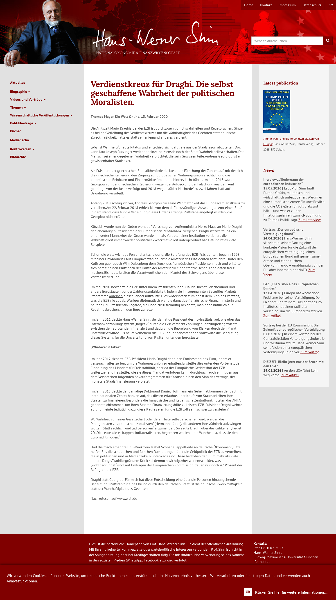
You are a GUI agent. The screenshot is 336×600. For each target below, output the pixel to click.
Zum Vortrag (309, 352)
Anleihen (116, 296)
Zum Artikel (272, 315)
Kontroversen (22, 149)
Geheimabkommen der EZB (215, 391)
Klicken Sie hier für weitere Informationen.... (291, 592)
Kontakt (266, 5)
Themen (18, 107)
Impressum (287, 5)
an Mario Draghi (229, 226)
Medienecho (19, 140)
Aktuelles (17, 82)
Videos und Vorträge (27, 99)
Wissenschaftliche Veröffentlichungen (41, 115)
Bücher (15, 131)
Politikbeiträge (23, 123)
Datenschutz (311, 5)
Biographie (20, 91)
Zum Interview (309, 219)
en (331, 5)
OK (248, 591)
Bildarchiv (18, 157)
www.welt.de (127, 498)
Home (248, 5)
